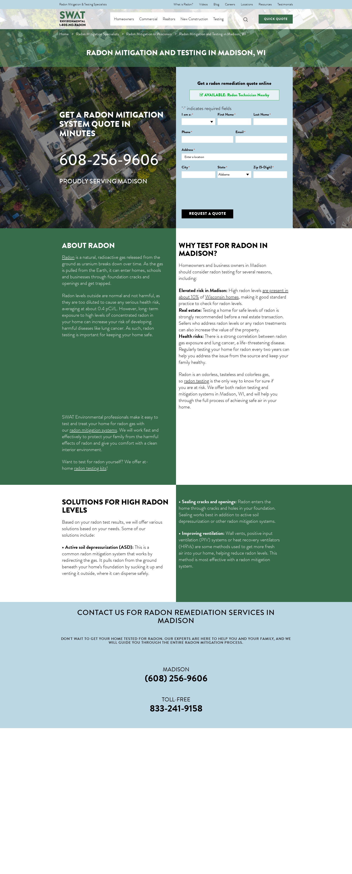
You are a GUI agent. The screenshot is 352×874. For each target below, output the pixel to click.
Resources (265, 4)
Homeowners (128, 19)
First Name (226, 114)
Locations (247, 4)
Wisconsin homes (222, 297)
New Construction (198, 19)
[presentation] (216, 190)
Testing (223, 19)
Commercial (153, 19)
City (186, 167)
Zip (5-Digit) (263, 167)
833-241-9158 (176, 708)
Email (240, 132)
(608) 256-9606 (176, 678)
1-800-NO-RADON (72, 25)
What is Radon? (183, 4)
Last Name (262, 114)
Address (188, 150)
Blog (216, 4)
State (222, 167)
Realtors (173, 19)
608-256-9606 (108, 160)
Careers (230, 4)
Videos (203, 4)
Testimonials (285, 4)
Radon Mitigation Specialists (97, 34)
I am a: (187, 114)
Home (64, 34)
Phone (187, 132)
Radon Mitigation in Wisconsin (149, 34)
